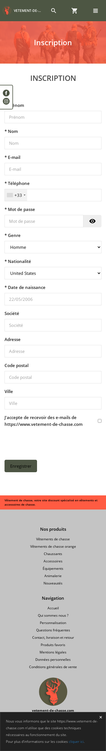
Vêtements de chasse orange (53, 546)
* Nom (11, 131)
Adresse (13, 339)
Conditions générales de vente (53, 666)
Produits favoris (53, 644)
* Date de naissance (25, 287)
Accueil (53, 608)
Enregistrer (20, 466)
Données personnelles (53, 659)
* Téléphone (17, 183)
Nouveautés (53, 583)
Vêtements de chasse (53, 539)
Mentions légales (53, 652)
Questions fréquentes (53, 630)
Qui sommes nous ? (53, 615)
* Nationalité (18, 261)
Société (12, 313)
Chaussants (53, 553)
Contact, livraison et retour (53, 637)
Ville (9, 391)
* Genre (13, 235)
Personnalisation (53, 622)
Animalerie (53, 575)
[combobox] (16, 195)
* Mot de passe (20, 209)
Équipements (53, 568)
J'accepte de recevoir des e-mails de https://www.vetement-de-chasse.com (44, 421)
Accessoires (53, 561)
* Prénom (14, 105)
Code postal (17, 365)
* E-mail (12, 157)
